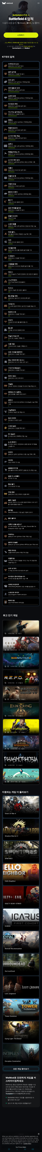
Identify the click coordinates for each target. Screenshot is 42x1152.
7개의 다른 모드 (28, 46)
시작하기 (20, 35)
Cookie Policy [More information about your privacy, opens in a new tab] (27, 1143)
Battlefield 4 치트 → (21, 15)
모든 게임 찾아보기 (21, 1069)
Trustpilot (9, 1093)
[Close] (39, 1134)
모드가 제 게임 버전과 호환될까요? (19, 1103)
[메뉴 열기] (38, 3)
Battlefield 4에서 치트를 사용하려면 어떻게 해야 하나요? (21, 1099)
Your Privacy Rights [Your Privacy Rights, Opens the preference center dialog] (21, 1147)
